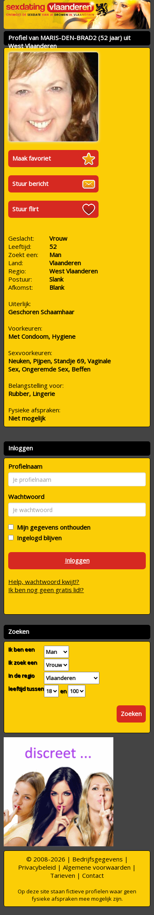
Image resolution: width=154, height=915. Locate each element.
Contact (93, 875)
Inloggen (77, 560)
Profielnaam (25, 466)
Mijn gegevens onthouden (52, 527)
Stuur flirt (25, 209)
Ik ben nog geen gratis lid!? (46, 590)
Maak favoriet (31, 158)
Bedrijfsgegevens (97, 859)
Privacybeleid (37, 867)
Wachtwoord (26, 496)
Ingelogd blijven (38, 538)
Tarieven (62, 875)
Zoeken (131, 713)
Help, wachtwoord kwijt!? (43, 581)
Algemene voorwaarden (97, 867)
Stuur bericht (30, 183)
